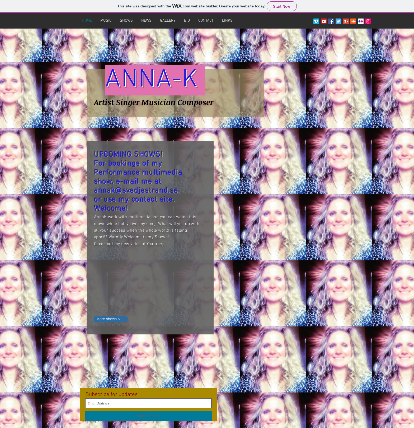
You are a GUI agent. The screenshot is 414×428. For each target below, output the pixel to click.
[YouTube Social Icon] (324, 21)
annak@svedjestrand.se (136, 190)
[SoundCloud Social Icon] (353, 21)
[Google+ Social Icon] (346, 21)
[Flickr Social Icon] (361, 21)
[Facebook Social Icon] (331, 21)
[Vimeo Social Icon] (316, 21)
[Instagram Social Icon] (368, 21)
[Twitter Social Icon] (338, 21)
